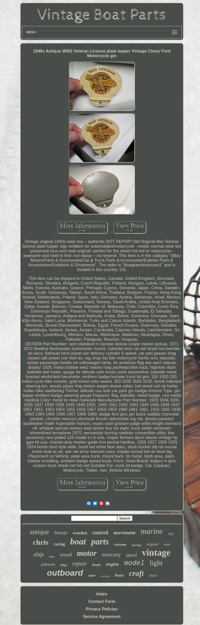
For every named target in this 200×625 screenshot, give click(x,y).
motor (87, 553)
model (134, 563)
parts (100, 541)
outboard (65, 572)
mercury (111, 554)
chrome (120, 545)
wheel (167, 544)
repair (79, 563)
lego (171, 533)
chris (40, 542)
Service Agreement (102, 616)
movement (124, 532)
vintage (156, 553)
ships (63, 565)
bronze (60, 532)
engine (112, 564)
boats (96, 565)
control (100, 532)
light (156, 563)
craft (136, 573)
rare (91, 575)
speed (131, 555)
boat (78, 541)
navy (51, 556)
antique (39, 531)
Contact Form (101, 601)
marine (152, 531)
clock (153, 575)
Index (101, 594)
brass (119, 575)
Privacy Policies (102, 609)
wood (66, 554)
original (152, 544)
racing (59, 544)
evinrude (105, 576)
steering (136, 545)
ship (38, 554)
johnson (48, 564)
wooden (80, 532)
